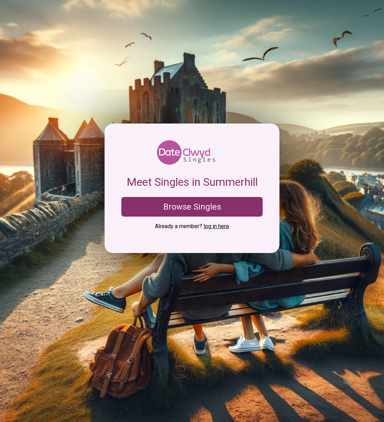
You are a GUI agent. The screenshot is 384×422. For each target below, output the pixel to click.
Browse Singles (192, 207)
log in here (216, 226)
